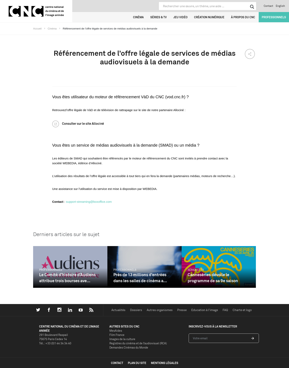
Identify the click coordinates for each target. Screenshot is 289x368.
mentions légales (164, 363)
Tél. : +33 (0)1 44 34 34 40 (55, 343)
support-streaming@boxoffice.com (89, 201)
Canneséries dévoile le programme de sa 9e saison (213, 277)
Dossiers (136, 310)
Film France (116, 335)
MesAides (115, 330)
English (280, 5)
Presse (182, 310)
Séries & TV (158, 17)
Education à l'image (204, 310)
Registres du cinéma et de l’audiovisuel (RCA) (138, 343)
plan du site (137, 363)
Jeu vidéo (180, 17)
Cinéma (138, 17)
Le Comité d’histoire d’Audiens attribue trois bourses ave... (67, 277)
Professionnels (274, 17)
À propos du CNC (243, 17)
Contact (268, 5)
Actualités (118, 310)
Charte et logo (242, 310)
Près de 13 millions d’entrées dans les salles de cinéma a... (140, 277)
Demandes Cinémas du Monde (128, 347)
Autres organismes (160, 310)
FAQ (225, 310)
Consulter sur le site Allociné (83, 124)
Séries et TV (196, 269)
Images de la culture (122, 339)
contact (117, 363)
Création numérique (209, 17)
